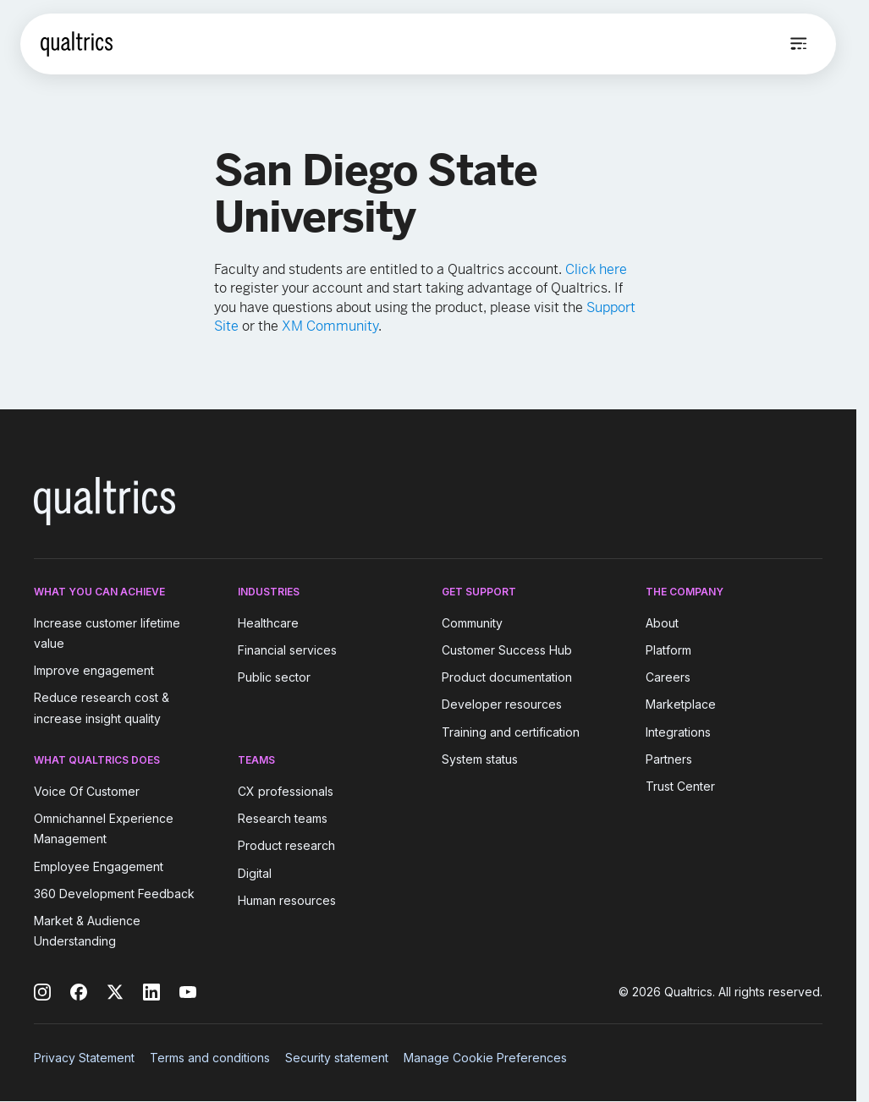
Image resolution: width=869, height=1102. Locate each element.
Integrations (678, 732)
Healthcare (268, 623)
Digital (255, 873)
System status (480, 759)
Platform (668, 650)
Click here (596, 269)
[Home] (77, 44)
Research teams (282, 818)
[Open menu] (799, 44)
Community (472, 623)
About (662, 623)
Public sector (274, 677)
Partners (669, 759)
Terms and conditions (210, 1057)
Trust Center (680, 786)
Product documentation (507, 677)
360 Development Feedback (114, 893)
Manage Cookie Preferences (485, 1057)
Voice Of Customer (87, 791)
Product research (286, 846)
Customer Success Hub (507, 650)
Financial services (287, 650)
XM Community (330, 326)
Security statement (336, 1057)
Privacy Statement (84, 1057)
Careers (668, 677)
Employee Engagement (98, 866)
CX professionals (285, 791)
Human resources (287, 900)
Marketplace (681, 705)
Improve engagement (94, 670)
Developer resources (502, 705)
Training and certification (511, 732)
